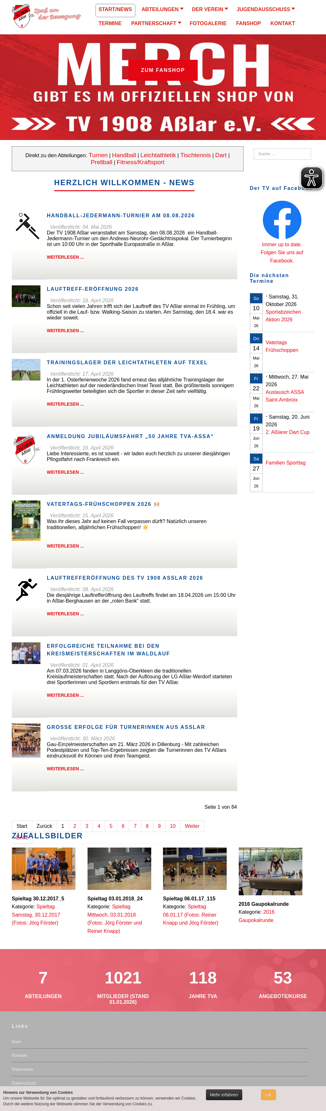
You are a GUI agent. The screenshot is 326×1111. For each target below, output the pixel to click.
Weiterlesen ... (65, 257)
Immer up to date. (282, 244)
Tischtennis (195, 155)
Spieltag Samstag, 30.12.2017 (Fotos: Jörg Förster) (36, 915)
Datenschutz (24, 1083)
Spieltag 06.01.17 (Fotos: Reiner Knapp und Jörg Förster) (190, 915)
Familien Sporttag (286, 462)
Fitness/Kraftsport (141, 162)
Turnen (98, 155)
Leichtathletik (158, 155)
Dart (221, 155)
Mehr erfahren (224, 1094)
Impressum (22, 1069)
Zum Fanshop (163, 70)
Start (16, 1041)
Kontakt (19, 1055)
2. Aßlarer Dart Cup (288, 432)
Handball (124, 155)
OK (268, 1094)
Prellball (101, 162)
